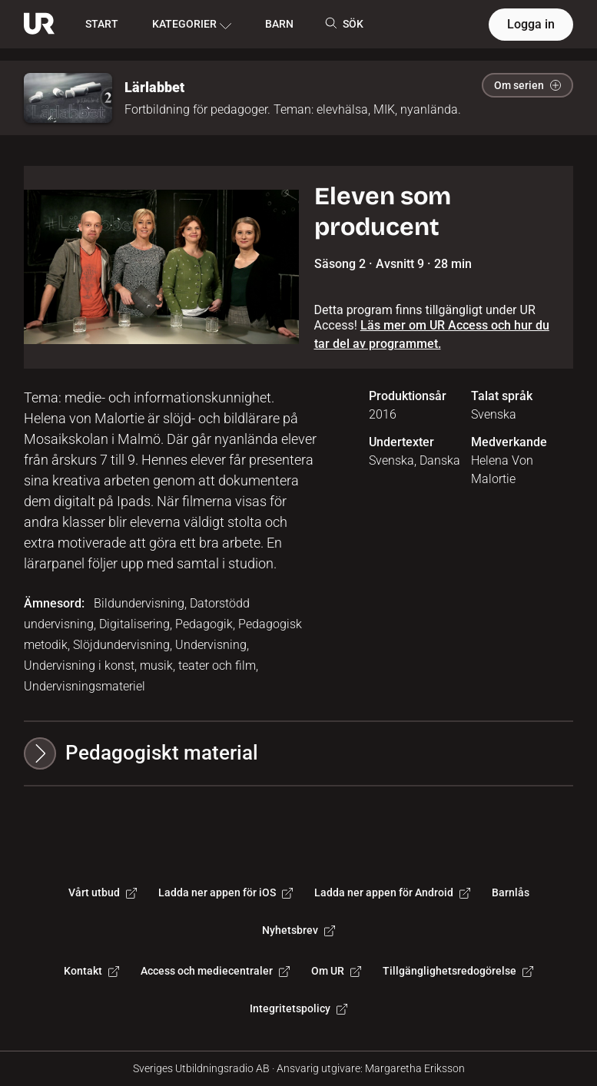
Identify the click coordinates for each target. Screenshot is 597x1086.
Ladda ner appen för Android (392, 892)
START (101, 24)
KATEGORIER (191, 24)
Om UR (336, 971)
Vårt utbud (102, 892)
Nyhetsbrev (298, 930)
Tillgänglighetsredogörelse (458, 971)
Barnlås (510, 892)
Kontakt (91, 971)
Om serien (527, 85)
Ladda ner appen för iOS (225, 892)
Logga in (531, 24)
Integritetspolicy (298, 1008)
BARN (279, 24)
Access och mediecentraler (215, 971)
